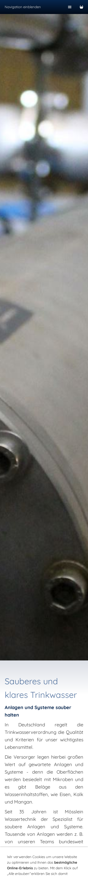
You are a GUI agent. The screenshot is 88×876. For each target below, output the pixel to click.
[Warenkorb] (81, 7)
